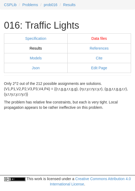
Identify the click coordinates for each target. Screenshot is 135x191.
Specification (35, 38)
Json (36, 68)
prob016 (50, 5)
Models (36, 58)
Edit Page (99, 68)
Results (69, 5)
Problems (30, 5)
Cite (99, 58)
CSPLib (10, 5)
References (99, 48)
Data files (99, 38)
